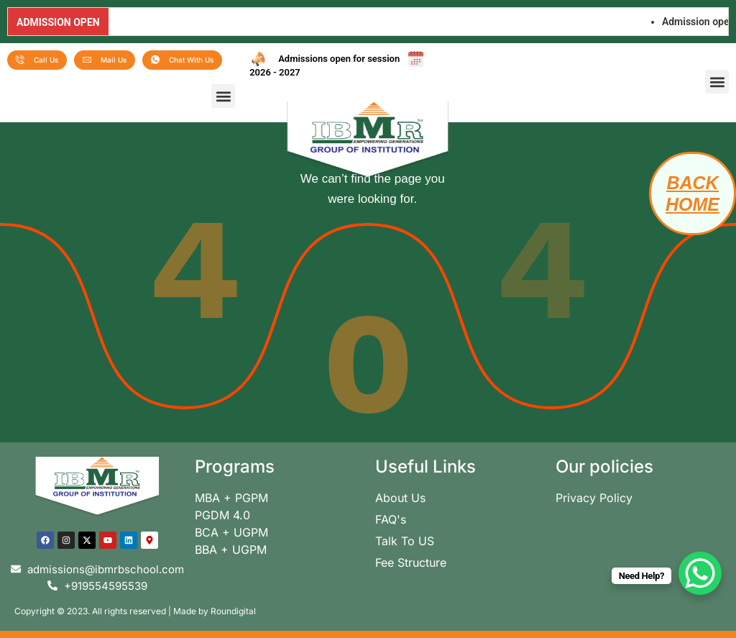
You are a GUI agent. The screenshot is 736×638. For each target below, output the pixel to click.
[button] (223, 96)
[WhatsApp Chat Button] (700, 573)
